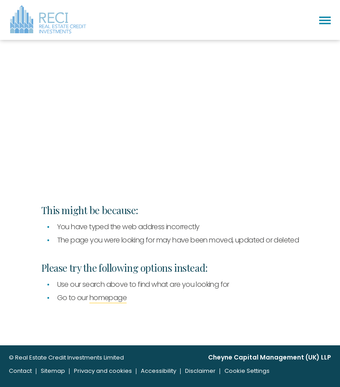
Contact (20, 371)
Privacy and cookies (103, 371)
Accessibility (158, 371)
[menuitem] (20, 371)
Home (21, 161)
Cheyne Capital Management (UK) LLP (269, 357)
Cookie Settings (247, 371)
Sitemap (53, 371)
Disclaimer (200, 371)
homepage (108, 298)
